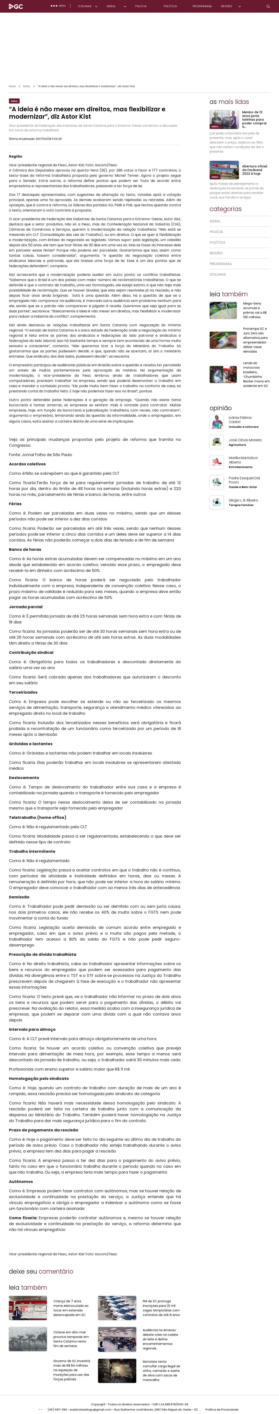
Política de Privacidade (222, 1405)
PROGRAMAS (202, 6)
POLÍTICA (170, 6)
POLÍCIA (141, 6)
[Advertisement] (139, 45)
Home (12, 86)
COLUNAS (85, 6)
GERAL (111, 6)
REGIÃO (226, 6)
